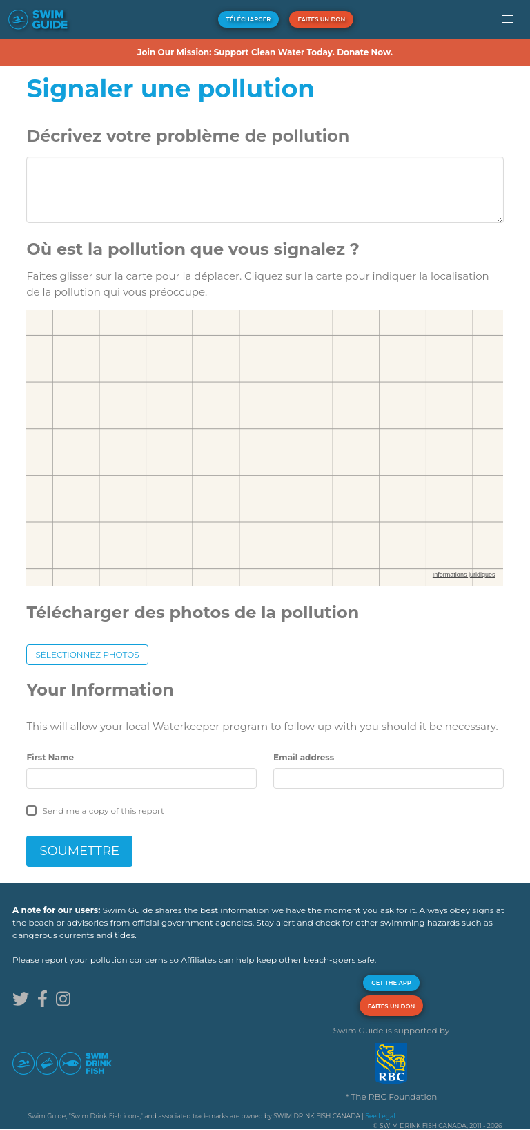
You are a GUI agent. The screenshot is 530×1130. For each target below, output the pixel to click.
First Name (50, 757)
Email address (303, 757)
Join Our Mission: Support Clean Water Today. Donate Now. (265, 52)
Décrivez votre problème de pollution (187, 136)
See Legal (380, 1116)
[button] (508, 19)
